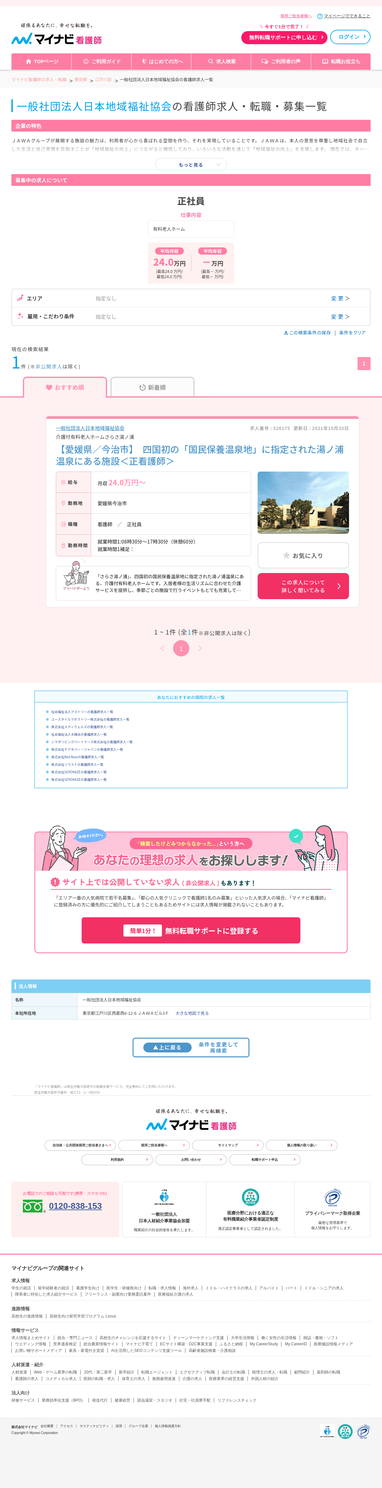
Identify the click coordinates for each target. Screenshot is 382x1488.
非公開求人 (49, 366)
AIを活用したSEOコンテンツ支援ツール (146, 1350)
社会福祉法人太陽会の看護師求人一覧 (79, 734)
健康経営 (122, 1400)
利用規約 (117, 1159)
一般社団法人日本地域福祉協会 (90, 427)
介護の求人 (192, 1378)
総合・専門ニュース (75, 1338)
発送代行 (100, 1400)
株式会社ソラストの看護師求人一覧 (77, 764)
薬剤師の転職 (328, 1372)
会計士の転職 (233, 1372)
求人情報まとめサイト (31, 1338)
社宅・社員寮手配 (195, 1400)
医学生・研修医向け (124, 1288)
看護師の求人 (27, 1378)
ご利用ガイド (106, 61)
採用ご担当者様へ (296, 16)
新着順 (152, 387)
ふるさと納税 (231, 1344)
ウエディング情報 (30, 1344)
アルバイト (269, 1288)
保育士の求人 (133, 1378)
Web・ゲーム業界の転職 (55, 1372)
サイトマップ (228, 1145)
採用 (119, 1426)
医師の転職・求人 (99, 1378)
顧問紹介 (302, 1372)
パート (291, 1288)
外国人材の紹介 (265, 1378)
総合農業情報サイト (101, 1344)
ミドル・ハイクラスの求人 (228, 1288)
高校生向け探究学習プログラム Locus (83, 1316)
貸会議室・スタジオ (154, 1400)
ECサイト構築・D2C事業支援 (186, 1344)
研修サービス (23, 1400)
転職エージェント (157, 1372)
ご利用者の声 (285, 61)
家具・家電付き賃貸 (86, 1350)
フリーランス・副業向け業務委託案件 (118, 1294)
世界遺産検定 (65, 1344)
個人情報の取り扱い (301, 1145)
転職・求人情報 (162, 1288)
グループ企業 (138, 1426)
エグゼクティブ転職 (197, 1372)
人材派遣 (19, 1372)
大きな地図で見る (192, 1013)
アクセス (66, 1426)
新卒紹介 (127, 1372)
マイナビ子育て (139, 1344)
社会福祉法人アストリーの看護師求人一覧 (82, 711)
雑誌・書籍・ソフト (321, 1338)
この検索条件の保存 (308, 332)
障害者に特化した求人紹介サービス (46, 1294)
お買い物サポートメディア (38, 1350)
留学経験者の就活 (53, 1288)
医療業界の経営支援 (226, 1378)
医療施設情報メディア (333, 1344)
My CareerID (296, 1344)
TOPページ (46, 61)
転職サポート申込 (265, 1159)
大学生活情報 (242, 1338)
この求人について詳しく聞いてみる (303, 586)
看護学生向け (88, 1288)
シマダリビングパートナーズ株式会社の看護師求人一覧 (92, 741)
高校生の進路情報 (27, 1316)
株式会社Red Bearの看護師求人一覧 (77, 756)
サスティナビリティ (94, 1426)
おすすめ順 (65, 387)
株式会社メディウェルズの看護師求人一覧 (82, 726)
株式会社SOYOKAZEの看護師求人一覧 (79, 771)
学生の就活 (21, 1288)
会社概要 (47, 1426)
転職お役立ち (345, 61)
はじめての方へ (166, 61)
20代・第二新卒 (98, 1372)
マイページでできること (347, 15)
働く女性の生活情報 (278, 1338)
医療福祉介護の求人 (175, 1294)
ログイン (349, 37)
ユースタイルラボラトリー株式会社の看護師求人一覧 (90, 719)
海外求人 (191, 1288)
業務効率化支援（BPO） (63, 1400)
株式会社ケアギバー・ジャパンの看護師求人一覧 (87, 749)
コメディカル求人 (61, 1378)
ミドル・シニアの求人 (323, 1288)
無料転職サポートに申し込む (283, 37)
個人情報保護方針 (168, 1426)
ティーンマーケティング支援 (198, 1338)
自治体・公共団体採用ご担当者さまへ (80, 1145)
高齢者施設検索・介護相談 (212, 1350)
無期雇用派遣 (164, 1378)
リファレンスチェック (237, 1400)
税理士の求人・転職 (269, 1372)
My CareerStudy (264, 1344)
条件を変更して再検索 (191, 1047)
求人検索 (226, 61)
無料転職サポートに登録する (191, 930)
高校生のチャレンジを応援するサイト (133, 1338)
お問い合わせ (191, 1159)
